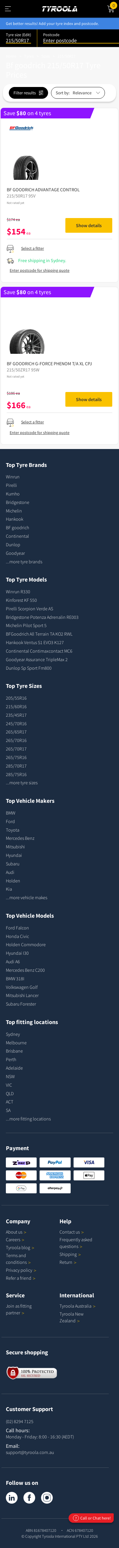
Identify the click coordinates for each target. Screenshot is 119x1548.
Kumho (13, 494)
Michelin (14, 511)
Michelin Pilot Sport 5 (26, 625)
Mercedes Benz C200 (25, 970)
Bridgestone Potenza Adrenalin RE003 (42, 617)
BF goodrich (17, 527)
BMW (10, 813)
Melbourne (16, 1043)
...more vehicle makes (26, 897)
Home (11, 56)
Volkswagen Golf (22, 987)
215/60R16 (16, 706)
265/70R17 (16, 749)
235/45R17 (16, 715)
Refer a (20, 1278)
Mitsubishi (15, 847)
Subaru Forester (21, 1004)
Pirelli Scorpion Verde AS (29, 609)
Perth (11, 1059)
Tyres (29, 56)
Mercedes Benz (20, 838)
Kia (9, 889)
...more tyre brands (24, 561)
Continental (17, 536)
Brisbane (14, 1051)
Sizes (45, 56)
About (16, 1232)
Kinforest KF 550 (21, 600)
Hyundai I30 (17, 953)
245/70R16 (16, 723)
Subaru (12, 864)
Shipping (68, 1254)
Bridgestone (17, 502)
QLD (10, 1093)
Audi (10, 872)
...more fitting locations (28, 1119)
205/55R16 (16, 698)
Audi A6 (13, 961)
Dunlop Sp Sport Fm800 (29, 668)
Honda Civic (17, 936)
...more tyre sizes (22, 782)
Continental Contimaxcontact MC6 (39, 651)
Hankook (14, 519)
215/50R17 (66, 56)
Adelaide (14, 1068)
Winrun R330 (18, 591)
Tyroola (20, 1247)
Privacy (21, 1270)
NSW (10, 1076)
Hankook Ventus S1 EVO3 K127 (35, 642)
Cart (114, 5)
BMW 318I (15, 978)
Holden (13, 881)
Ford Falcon (17, 928)
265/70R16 (16, 740)
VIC (9, 1085)
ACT (9, 1102)
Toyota (12, 830)
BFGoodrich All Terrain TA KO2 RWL (39, 634)
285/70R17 (16, 766)
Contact (71, 1232)
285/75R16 (16, 774)
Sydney (13, 1034)
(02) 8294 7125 (19, 1421)
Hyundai (14, 855)
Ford (10, 821)
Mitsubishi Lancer (22, 995)
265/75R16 (16, 757)
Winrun (13, 477)
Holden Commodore (26, 944)
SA (8, 1110)
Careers (13, 1239)
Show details (89, 225)
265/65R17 (16, 732)
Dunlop (13, 544)
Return (65, 1262)
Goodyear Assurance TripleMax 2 (37, 659)
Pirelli (11, 485)
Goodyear (15, 553)
